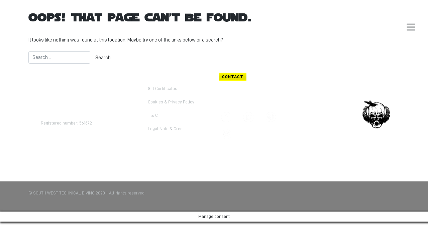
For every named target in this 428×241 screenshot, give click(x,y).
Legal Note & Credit (166, 129)
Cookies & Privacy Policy (171, 102)
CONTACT (232, 76)
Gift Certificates (162, 88)
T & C (153, 115)
